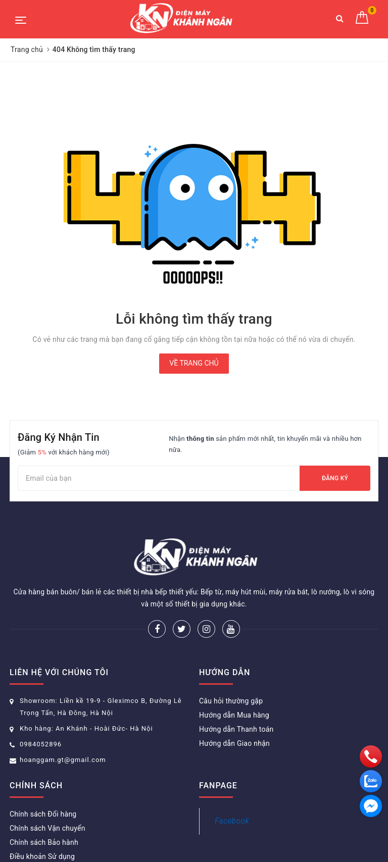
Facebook (232, 821)
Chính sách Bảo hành (44, 842)
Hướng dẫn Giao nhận (234, 743)
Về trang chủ (193, 363)
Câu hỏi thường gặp (231, 701)
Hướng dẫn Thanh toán (236, 729)
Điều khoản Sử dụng (42, 856)
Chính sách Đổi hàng (43, 814)
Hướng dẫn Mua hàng (234, 715)
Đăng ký (335, 478)
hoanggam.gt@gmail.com (63, 760)
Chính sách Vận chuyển (47, 828)
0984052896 (41, 744)
